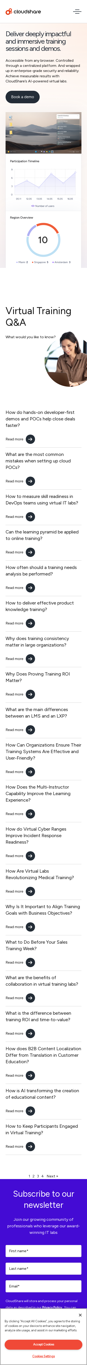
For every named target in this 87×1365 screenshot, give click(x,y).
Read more (14, 439)
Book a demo (22, 96)
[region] (43, 1336)
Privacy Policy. (52, 1308)
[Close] (80, 1315)
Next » (52, 1176)
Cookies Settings (43, 1356)
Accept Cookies (43, 1344)
